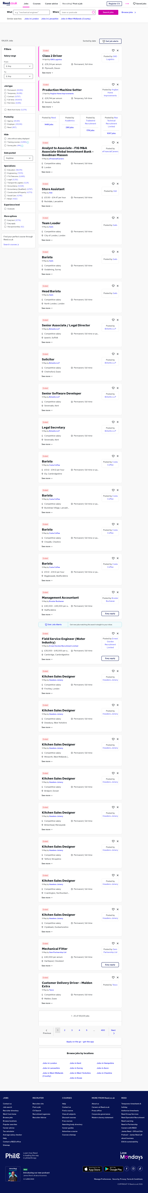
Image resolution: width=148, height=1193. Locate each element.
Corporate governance (101, 1114)
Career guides (68, 1128)
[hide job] (117, 50)
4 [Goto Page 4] (79, 1030)
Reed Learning (127, 1121)
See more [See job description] (47, 72)
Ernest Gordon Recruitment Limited (63, 646)
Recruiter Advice (39, 1117)
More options (10, 216)
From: (6, 62)
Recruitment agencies (41, 1114)
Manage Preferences (102, 1179)
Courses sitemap (69, 1135)
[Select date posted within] (18, 158)
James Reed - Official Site (132, 1131)
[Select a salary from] (18, 66)
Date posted (10, 153)
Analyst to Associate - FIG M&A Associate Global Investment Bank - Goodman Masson (67, 151)
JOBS (5, 1098)
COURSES (67, 1098)
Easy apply (110, 613)
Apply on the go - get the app (80, 1041)
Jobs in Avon (103, 1068)
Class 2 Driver (52, 56)
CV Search (37, 1110)
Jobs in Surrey (76, 1068)
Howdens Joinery (56, 680)
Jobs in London (31, 18)
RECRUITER (38, 1098)
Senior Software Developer (61, 393)
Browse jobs (129, 12)
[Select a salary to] (18, 76)
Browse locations (10, 1121)
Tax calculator (8, 1131)
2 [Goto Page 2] (64, 1030)
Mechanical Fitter (55, 949)
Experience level (12, 204)
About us (95, 1104)
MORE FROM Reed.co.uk (103, 1098)
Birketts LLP (54, 329)
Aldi (50, 193)
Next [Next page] (113, 1031)
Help (5, 1138)
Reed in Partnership (129, 1124)
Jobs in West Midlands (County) (76, 18)
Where (56, 12)
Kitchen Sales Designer (58, 676)
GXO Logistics (56, 59)
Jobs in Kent (75, 1063)
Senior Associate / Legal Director (66, 325)
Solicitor (48, 359)
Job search (7, 1107)
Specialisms (9, 166)
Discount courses (69, 1117)
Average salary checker (12, 1135)
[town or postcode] (77, 12)
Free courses (67, 1121)
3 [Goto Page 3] (72, 1030)
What (9, 12)
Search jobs (108, 12)
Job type (8, 86)
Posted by (9, 117)
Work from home (9, 1114)
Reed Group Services (129, 1114)
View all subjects (69, 1114)
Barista (47, 257)
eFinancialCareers (56, 159)
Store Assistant (53, 189)
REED (124, 1098)
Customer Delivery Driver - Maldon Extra (67, 984)
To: (5, 72)
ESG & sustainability (129, 1142)
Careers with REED (129, 1128)
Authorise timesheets (130, 1110)
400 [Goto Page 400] (103, 1030)
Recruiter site (38, 1104)
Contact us (7, 1104)
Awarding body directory (72, 1124)
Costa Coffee (54, 465)
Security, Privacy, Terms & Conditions (127, 1179)
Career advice (8, 1128)
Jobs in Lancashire (49, 18)
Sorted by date (89, 41)
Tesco (51, 990)
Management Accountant (60, 598)
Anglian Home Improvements (62, 93)
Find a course (67, 1110)
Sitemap (6, 1145)
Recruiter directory (11, 1110)
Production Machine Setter (62, 90)
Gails (51, 227)
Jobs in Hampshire (105, 1063)
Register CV (114, 3)
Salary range (10, 56)
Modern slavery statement (102, 1117)
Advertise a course (69, 1131)
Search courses (11, 244)
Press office (97, 1110)
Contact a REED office (12, 1142)
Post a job (37, 1107)
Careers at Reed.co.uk (100, 1107)
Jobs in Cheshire (104, 1073)
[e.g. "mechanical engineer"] (31, 12)
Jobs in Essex (76, 1078)
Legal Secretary (53, 427)
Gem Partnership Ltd (57, 952)
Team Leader (51, 223)
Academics (70, 120)
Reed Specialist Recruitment (132, 1117)
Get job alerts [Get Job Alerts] (110, 41)
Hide (6, 134)
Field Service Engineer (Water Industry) (63, 640)
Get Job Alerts (53, 624)
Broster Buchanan (56, 601)
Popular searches (10, 1124)
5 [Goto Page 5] (86, 1030)
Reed (53, 117)
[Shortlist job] (113, 50)
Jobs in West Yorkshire (80, 1073)
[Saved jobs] (139, 3)
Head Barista (51, 291)
